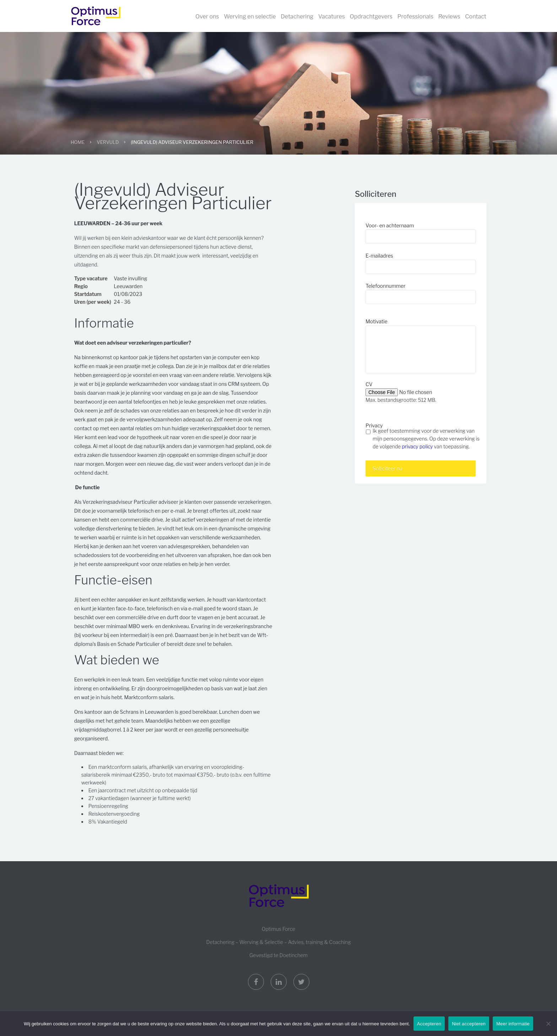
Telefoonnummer (385, 286)
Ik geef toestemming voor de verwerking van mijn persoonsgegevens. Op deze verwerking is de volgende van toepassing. (426, 438)
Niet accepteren (469, 1023)
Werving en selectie (250, 16)
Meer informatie (513, 1023)
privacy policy (417, 446)
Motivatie (377, 321)
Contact (475, 16)
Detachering (297, 16)
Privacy (374, 425)
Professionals (416, 16)
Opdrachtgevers (371, 16)
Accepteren (429, 1023)
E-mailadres (379, 256)
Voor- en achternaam (390, 225)
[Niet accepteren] (548, 1023)
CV (369, 384)
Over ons (207, 16)
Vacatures (331, 16)
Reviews (449, 16)
